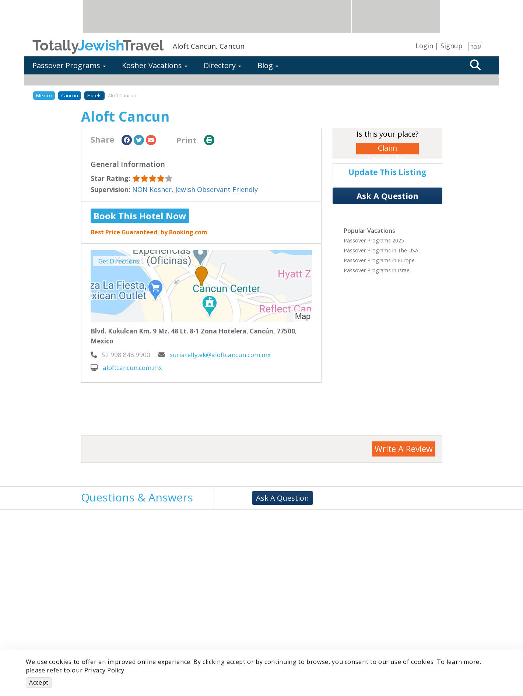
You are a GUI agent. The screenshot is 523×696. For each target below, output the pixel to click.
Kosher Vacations (154, 65)
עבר (476, 46)
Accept (39, 682)
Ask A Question (387, 195)
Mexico (44, 95)
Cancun (69, 95)
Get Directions (118, 261)
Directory (222, 65)
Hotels (94, 95)
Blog (267, 65)
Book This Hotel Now (140, 216)
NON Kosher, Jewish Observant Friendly (195, 189)
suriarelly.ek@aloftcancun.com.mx (214, 354)
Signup (451, 45)
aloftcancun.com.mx (126, 367)
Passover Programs (69, 65)
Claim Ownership (387, 148)
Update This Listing (387, 172)
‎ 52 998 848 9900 (120, 354)
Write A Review (404, 449)
